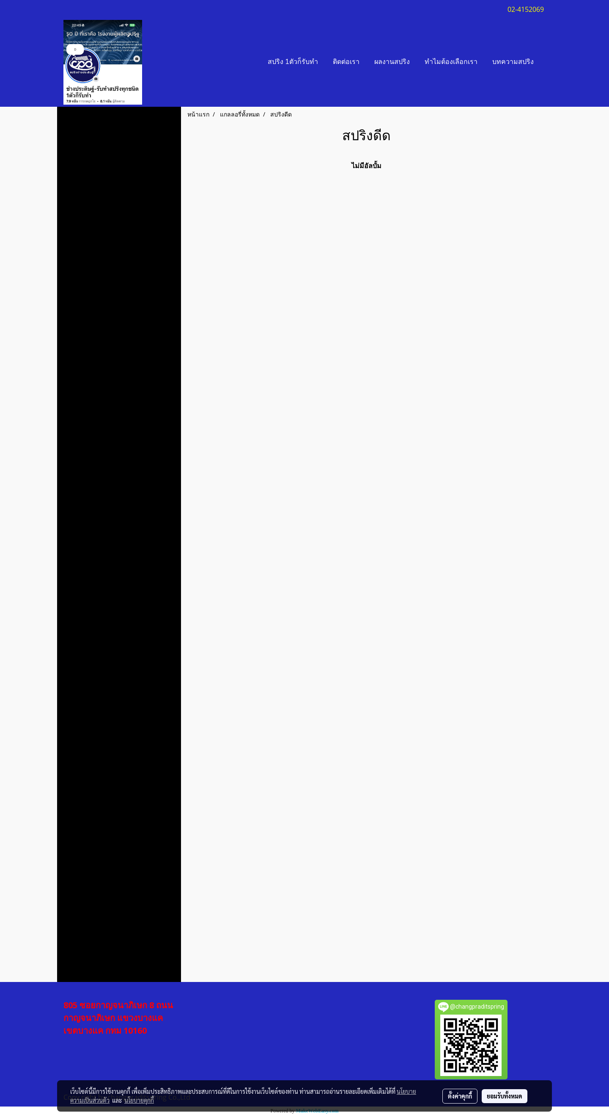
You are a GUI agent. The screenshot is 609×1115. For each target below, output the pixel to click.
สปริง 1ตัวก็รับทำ (293, 62)
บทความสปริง (513, 62)
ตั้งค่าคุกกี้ (460, 1096)
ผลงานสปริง (392, 62)
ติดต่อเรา (346, 62)
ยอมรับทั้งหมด (504, 1096)
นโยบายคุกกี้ (139, 1100)
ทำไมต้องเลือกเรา (451, 62)
